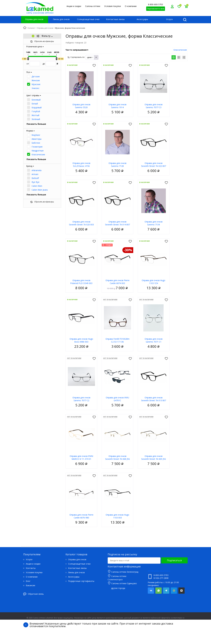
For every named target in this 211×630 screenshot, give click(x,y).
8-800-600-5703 (155, 4)
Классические (38, 154)
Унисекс (35, 88)
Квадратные (38, 150)
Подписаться (174, 560)
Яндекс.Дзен (181, 590)
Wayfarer (36, 135)
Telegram (166, 590)
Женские (36, 80)
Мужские (36, 84)
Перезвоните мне (155, 8)
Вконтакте (151, 590)
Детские (36, 76)
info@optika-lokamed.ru (159, 570)
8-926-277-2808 (161, 578)
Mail (174, 590)
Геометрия (37, 146)
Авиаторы (36, 139)
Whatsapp (158, 590)
